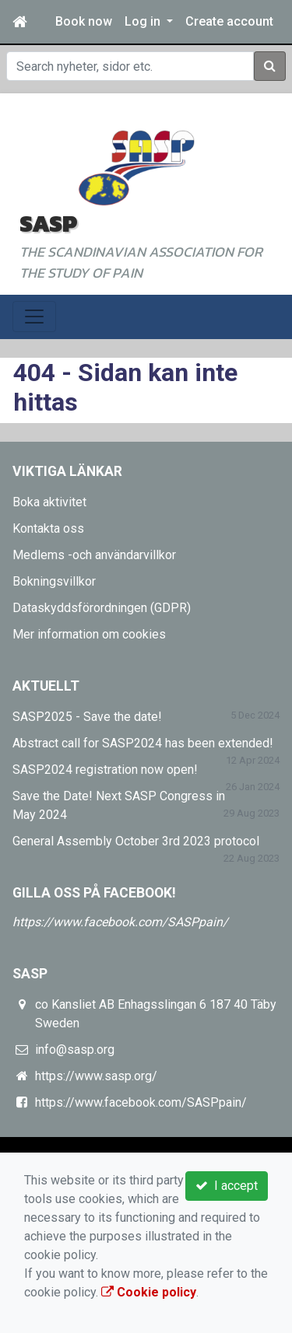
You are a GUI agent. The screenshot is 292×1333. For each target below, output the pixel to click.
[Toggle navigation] (34, 316)
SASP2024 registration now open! (105, 769)
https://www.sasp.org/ (96, 1076)
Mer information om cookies (89, 634)
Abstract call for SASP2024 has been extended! (142, 743)
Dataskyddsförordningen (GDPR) (101, 607)
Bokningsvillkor (54, 581)
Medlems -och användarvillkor (94, 555)
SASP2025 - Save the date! (87, 716)
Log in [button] (144, 21)
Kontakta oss (48, 528)
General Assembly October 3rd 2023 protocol (135, 841)
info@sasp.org (74, 1049)
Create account (229, 21)
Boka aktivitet (49, 502)
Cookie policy (148, 1292)
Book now (83, 21)
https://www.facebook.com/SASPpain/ (120, 922)
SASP (48, 223)
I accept (226, 1185)
